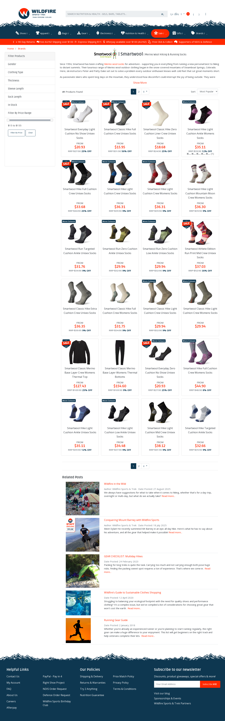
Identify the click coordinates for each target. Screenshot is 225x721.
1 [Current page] (133, 91)
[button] (30, 64)
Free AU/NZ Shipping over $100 (55, 41)
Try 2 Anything (88, 688)
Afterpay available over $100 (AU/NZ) (125, 41)
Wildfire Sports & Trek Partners (172, 703)
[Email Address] (177, 684)
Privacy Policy (121, 682)
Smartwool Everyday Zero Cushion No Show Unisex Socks (160, 372)
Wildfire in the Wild (115, 484)
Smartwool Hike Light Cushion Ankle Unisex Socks (79, 430)
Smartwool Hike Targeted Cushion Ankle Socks (200, 430)
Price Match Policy (123, 676)
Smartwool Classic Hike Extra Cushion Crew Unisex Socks (80, 310)
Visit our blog (162, 693)
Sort (193, 91)
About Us (12, 695)
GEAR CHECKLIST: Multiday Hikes (123, 556)
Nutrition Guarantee (92, 695)
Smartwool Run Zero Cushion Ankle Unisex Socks (120, 251)
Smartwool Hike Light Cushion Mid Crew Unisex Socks (160, 432)
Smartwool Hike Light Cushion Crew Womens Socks (160, 191)
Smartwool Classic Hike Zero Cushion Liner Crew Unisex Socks (160, 133)
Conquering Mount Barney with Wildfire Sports (131, 520)
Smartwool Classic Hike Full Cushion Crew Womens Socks (120, 310)
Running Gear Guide (116, 620)
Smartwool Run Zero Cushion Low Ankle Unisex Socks (160, 251)
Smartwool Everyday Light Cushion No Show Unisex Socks (80, 133)
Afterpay (12, 707)
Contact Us (13, 676)
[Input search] (112, 14)
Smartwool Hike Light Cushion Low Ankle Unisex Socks (120, 432)
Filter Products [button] (16, 56)
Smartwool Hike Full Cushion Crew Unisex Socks (80, 191)
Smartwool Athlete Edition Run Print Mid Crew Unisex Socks (200, 253)
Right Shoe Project (54, 682)
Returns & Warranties (92, 682)
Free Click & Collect (160, 41)
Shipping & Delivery (91, 676)
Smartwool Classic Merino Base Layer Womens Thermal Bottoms (120, 372)
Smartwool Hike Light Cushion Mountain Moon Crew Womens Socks (200, 193)
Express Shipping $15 (88, 41)
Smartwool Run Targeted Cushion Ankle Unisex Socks (79, 251)
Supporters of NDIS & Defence (193, 41)
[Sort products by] (207, 91)
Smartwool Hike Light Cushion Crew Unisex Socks (120, 191)
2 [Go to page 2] (139, 91)
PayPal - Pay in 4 (52, 676)
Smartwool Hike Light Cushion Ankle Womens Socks (200, 133)
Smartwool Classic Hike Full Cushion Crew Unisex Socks (120, 131)
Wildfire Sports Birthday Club (57, 703)
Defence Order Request (56, 695)
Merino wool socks (114, 63)
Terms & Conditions (124, 688)
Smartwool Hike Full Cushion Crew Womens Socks (200, 370)
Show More (140, 82)
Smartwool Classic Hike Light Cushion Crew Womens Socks (200, 310)
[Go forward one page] (145, 91)
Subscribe (210, 684)
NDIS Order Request (55, 688)
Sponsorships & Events (167, 698)
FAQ (9, 688)
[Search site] (163, 14)
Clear (30, 133)
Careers (11, 701)
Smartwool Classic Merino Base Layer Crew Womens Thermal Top (80, 372)
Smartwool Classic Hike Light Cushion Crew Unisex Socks (160, 310)
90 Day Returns (24, 41)
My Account (13, 682)
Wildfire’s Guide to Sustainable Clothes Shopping (132, 592)
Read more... (168, 496)
